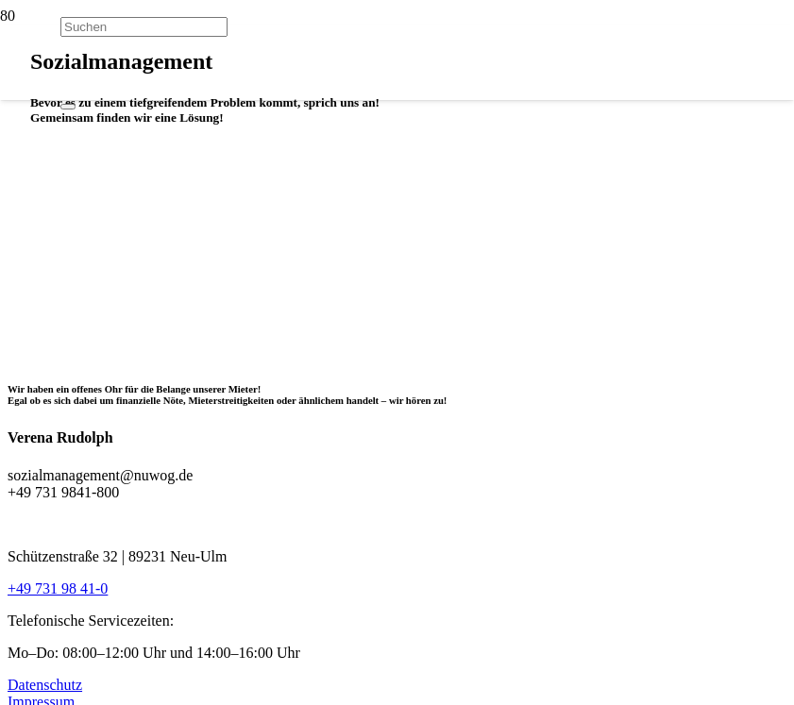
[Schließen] (68, 106)
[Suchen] (144, 27)
